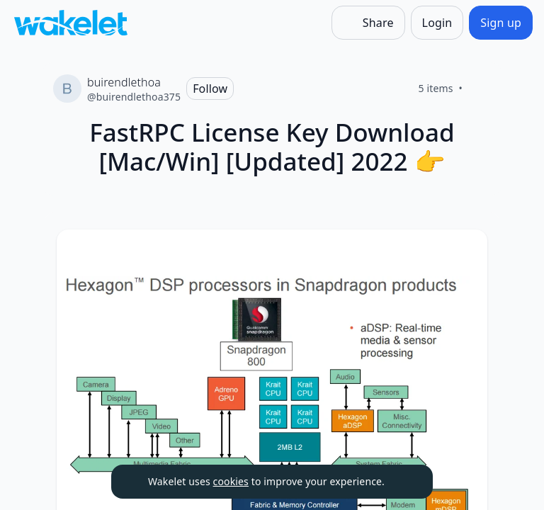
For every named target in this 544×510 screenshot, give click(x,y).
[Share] (368, 23)
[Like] (479, 88)
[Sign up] (501, 23)
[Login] (437, 23)
